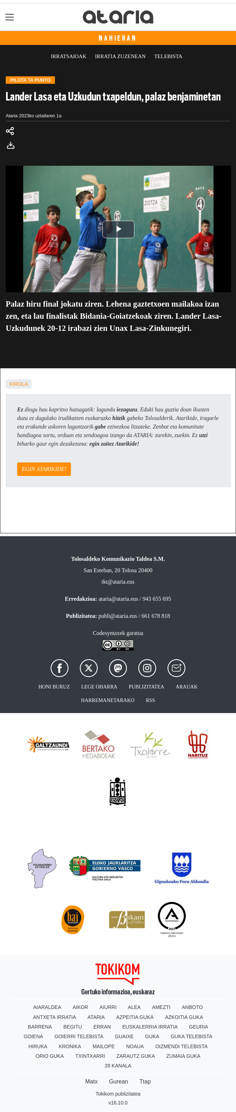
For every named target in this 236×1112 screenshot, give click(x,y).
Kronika (70, 1046)
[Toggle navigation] (9, 17)
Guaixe (124, 1036)
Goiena (33, 1036)
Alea (134, 1007)
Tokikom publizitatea (118, 1094)
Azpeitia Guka (135, 1017)
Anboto (192, 1007)
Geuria (198, 1027)
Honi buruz (54, 687)
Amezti (161, 1007)
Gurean (118, 1081)
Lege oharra (99, 687)
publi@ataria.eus (117, 616)
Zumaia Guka (183, 1056)
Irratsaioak (69, 56)
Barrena (40, 1027)
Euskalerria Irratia (150, 1027)
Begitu (72, 1027)
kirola (18, 384)
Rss (150, 700)
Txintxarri (90, 1056)
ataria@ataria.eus (118, 599)
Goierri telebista (79, 1036)
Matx (91, 1081)
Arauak (187, 687)
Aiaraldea (47, 1007)
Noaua (135, 1046)
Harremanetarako (107, 700)
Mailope (104, 1046)
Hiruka (38, 1046)
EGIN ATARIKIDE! (44, 469)
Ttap (145, 1081)
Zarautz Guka (135, 1056)
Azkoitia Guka (184, 1017)
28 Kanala (118, 1066)
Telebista (168, 56)
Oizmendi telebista (181, 1046)
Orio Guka (50, 1056)
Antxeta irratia (54, 1017)
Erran (102, 1027)
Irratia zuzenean (120, 56)
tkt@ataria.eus (118, 582)
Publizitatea (146, 687)
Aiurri (107, 1007)
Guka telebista (191, 1036)
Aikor (80, 1007)
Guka (152, 1036)
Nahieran (118, 38)
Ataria (96, 1017)
